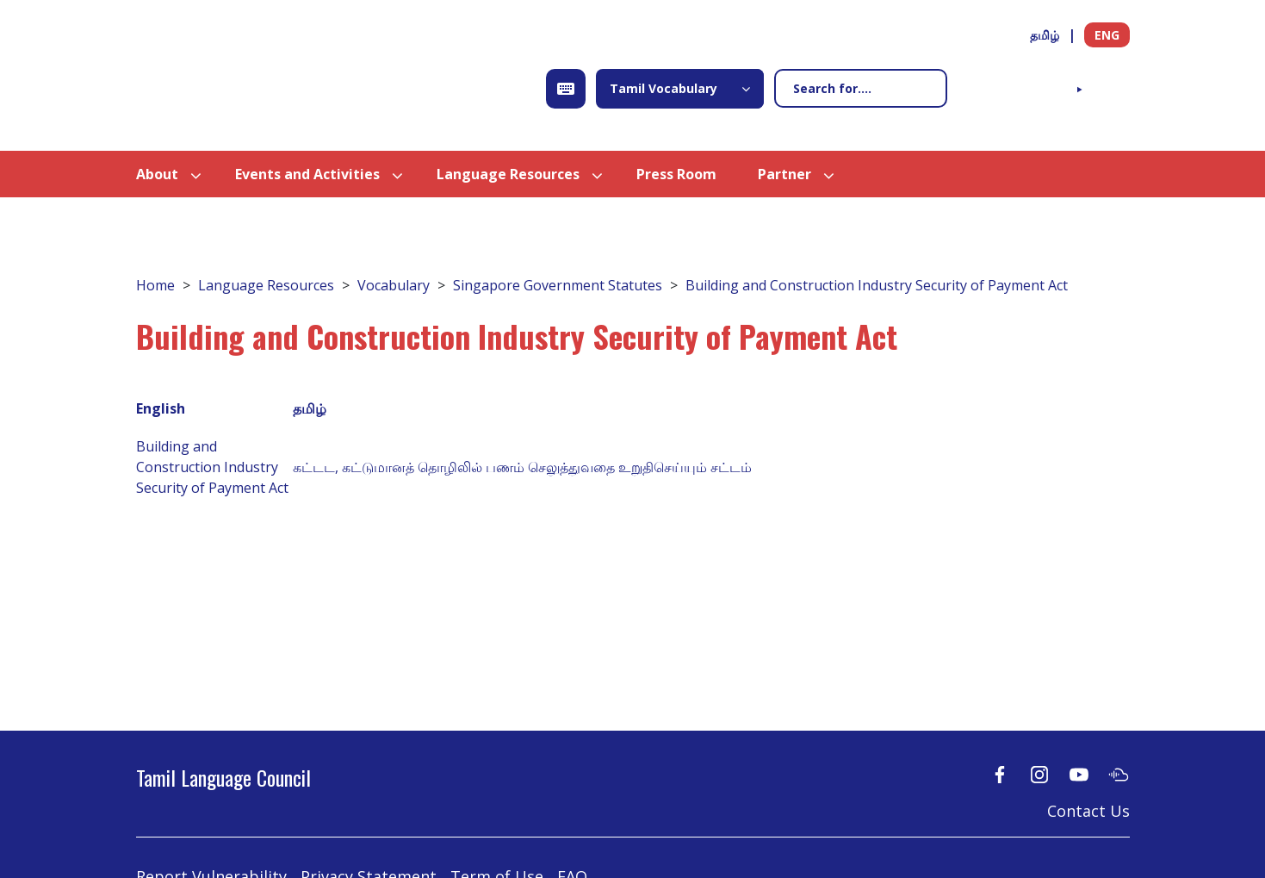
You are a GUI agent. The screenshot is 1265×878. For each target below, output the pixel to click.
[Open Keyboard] (566, 89)
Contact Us (1088, 810)
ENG (1106, 35)
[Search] (860, 88)
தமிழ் (1044, 35)
